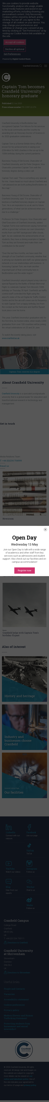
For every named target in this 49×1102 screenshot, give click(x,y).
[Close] (45, 520)
